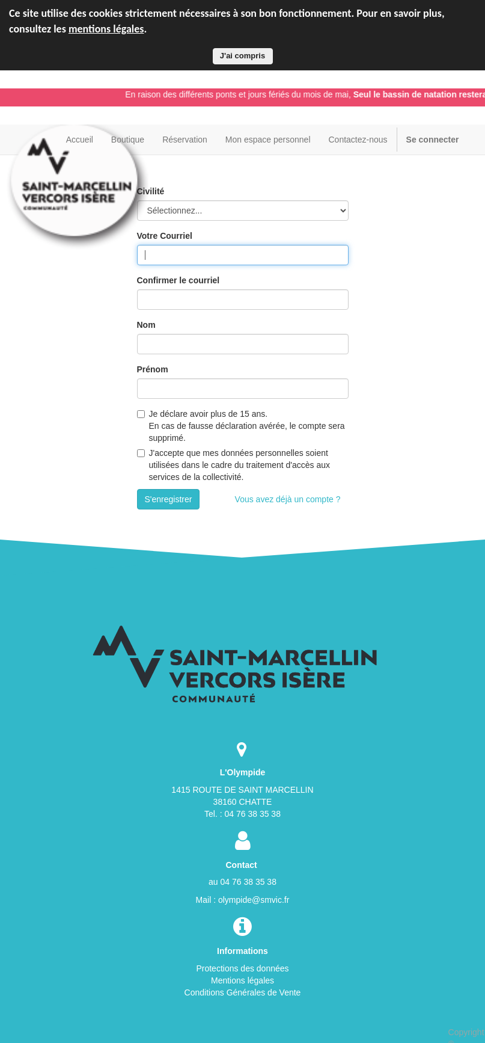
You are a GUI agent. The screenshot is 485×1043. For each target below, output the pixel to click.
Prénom (152, 369)
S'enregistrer (168, 499)
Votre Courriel (164, 236)
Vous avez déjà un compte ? (288, 499)
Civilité (151, 191)
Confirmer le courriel (178, 280)
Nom (146, 325)
